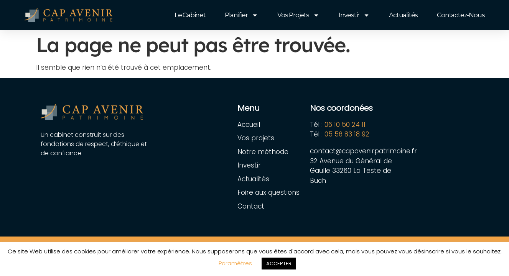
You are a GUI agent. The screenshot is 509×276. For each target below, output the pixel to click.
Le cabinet (190, 15)
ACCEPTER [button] (279, 263)
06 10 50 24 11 (345, 124)
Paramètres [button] (235, 263)
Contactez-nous (460, 15)
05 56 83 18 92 (348, 134)
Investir (354, 15)
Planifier (241, 15)
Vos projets (298, 15)
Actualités (403, 15)
